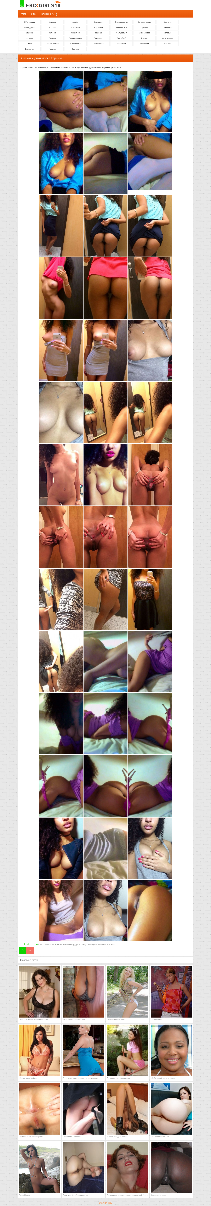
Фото (23, 14)
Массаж (98, 33)
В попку (52, 27)
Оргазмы (52, 38)
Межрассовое (144, 33)
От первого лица (75, 38)
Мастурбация (121, 33)
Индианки (167, 27)
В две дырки (29, 27)
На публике (29, 38)
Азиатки (52, 22)
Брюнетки (167, 22)
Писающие (98, 38)
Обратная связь (105, 1203)
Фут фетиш (29, 49)
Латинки (52, 33)
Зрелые (144, 27)
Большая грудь (121, 22)
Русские (144, 38)
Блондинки (98, 22)
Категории (46, 14)
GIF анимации (29, 22)
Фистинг (167, 44)
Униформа (144, 44)
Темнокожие (98, 44)
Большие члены (144, 22)
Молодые (167, 33)
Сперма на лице (52, 44)
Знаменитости (121, 27)
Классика (29, 33)
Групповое (98, 27)
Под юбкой (121, 38)
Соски (29, 44)
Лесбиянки (75, 33)
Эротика (75, 49)
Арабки (75, 22)
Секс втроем (167, 38)
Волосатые (75, 27)
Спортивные (75, 44)
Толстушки (121, 44)
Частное (52, 49)
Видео (33, 14)
